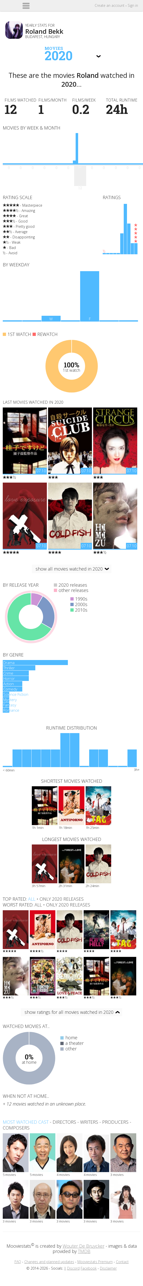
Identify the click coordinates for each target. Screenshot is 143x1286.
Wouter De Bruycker (83, 1246)
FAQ (18, 1261)
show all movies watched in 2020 (69, 569)
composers (16, 1128)
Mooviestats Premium (95, 1261)
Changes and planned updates (49, 1261)
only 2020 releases (62, 899)
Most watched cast (26, 1122)
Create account (109, 5)
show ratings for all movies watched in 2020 (69, 1012)
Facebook (89, 1268)
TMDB (84, 1251)
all (31, 899)
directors (64, 1122)
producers (115, 1122)
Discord (73, 1268)
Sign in (133, 5)
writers (89, 1122)
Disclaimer (108, 1268)
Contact (122, 1261)
